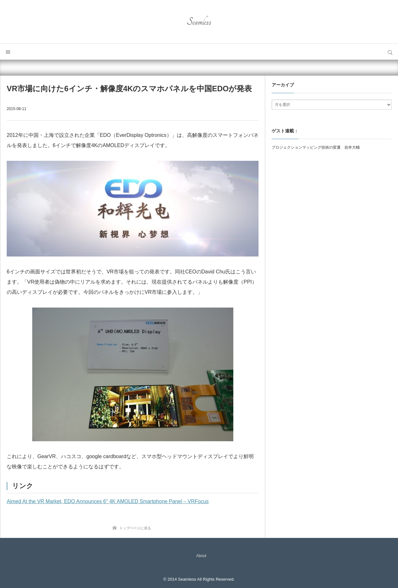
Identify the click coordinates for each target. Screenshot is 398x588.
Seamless (199, 21)
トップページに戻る (135, 528)
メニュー (8, 52)
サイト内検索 (390, 52)
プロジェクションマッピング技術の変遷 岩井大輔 (316, 147)
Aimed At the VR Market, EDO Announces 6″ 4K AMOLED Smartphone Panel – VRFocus (108, 501)
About (201, 556)
